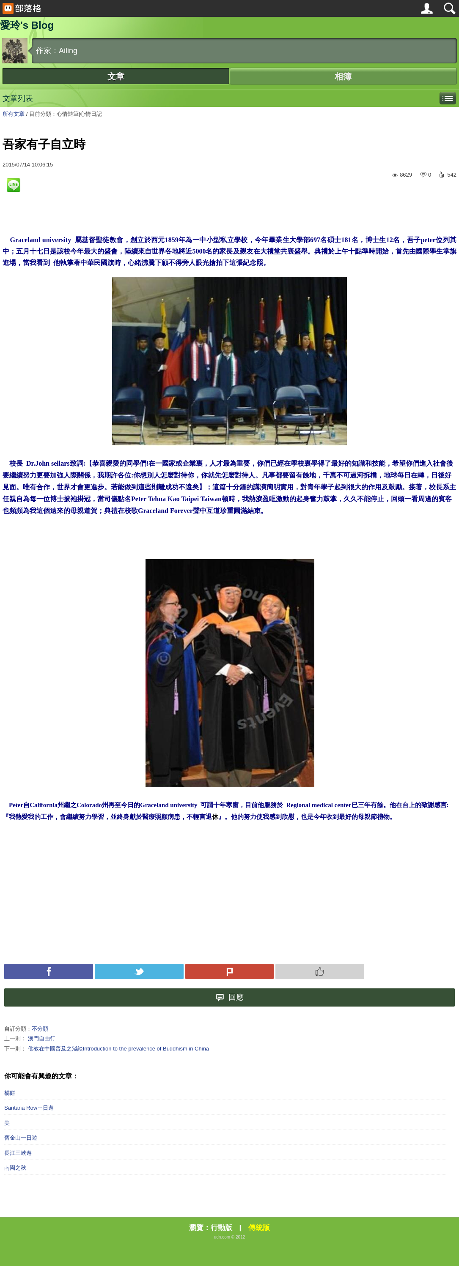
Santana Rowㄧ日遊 (29, 1108)
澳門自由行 (41, 1038)
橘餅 (9, 1093)
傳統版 (259, 1228)
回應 (230, 997)
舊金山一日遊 (20, 1138)
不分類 (40, 1029)
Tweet (139, 971)
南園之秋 (15, 1168)
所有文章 (14, 114)
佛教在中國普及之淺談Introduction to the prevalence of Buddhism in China (118, 1048)
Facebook (48, 971)
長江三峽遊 (18, 1153)
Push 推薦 (319, 971)
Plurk (229, 971)
